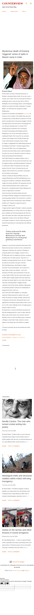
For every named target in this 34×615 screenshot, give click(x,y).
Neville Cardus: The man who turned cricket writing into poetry (16, 424)
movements (26, 113)
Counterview (12, 3)
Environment (7, 337)
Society (22, 337)
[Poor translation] (6, 583)
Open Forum (14, 11)
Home (4, 11)
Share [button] (4, 340)
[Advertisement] (17, 31)
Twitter (14, 570)
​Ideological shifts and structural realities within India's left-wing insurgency (17, 478)
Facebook (19, 570)
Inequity (15, 337)
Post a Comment (14, 446)
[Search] (26, 3)
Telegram (26, 570)
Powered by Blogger (17, 562)
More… (24, 11)
